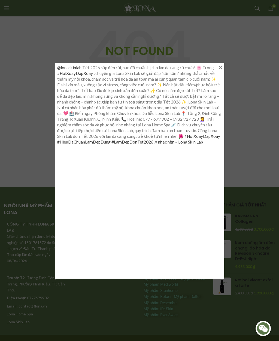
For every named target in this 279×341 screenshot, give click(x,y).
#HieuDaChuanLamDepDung (84, 141)
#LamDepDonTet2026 (132, 141)
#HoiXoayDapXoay (75, 73)
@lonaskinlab (69, 67)
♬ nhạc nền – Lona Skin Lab (178, 141)
